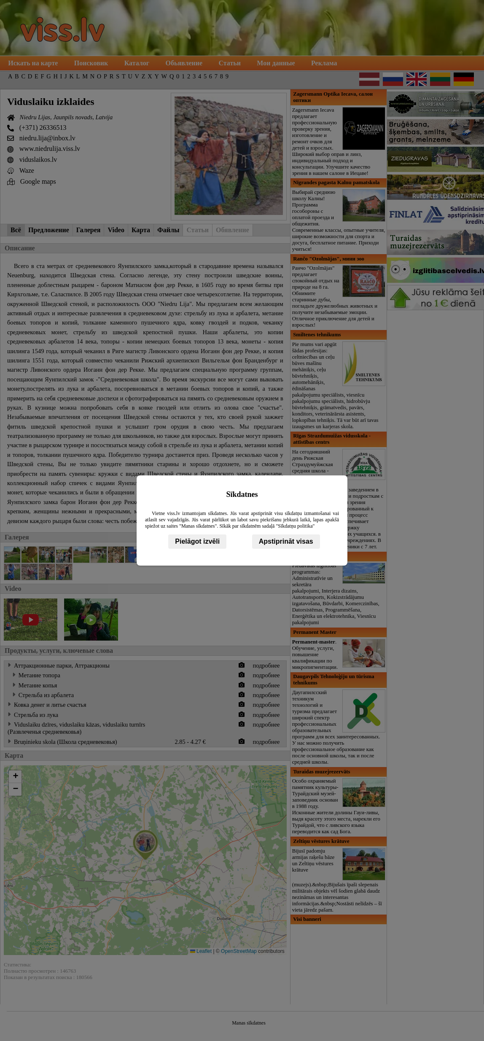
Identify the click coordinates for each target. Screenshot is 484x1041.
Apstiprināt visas (286, 541)
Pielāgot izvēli (197, 541)
